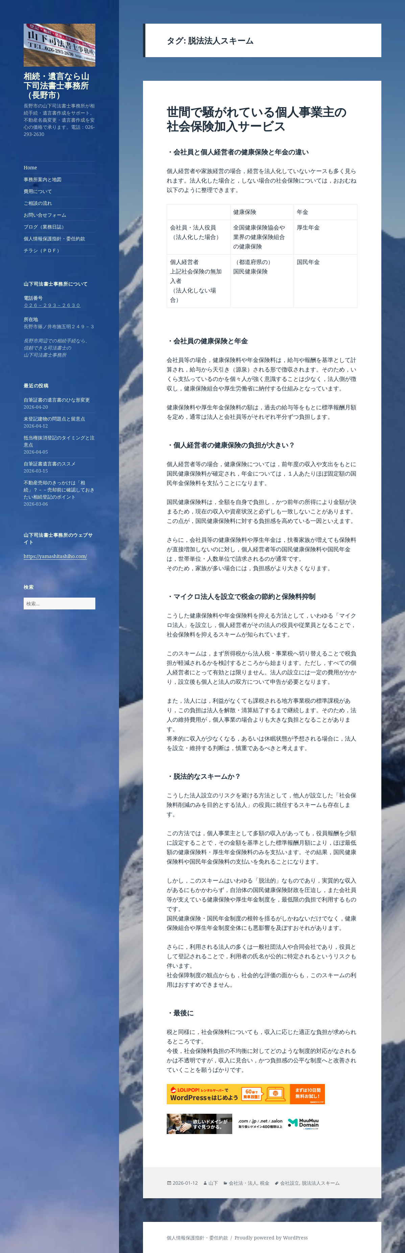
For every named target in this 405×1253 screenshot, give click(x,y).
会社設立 (289, 1183)
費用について (38, 191)
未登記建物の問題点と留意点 (54, 418)
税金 (264, 1183)
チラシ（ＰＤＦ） (43, 250)
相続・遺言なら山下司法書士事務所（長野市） (56, 85)
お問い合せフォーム (45, 215)
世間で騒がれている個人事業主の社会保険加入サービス (257, 119)
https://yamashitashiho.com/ (55, 556)
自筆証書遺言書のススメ (50, 463)
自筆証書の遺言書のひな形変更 (57, 399)
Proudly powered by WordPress (271, 1237)
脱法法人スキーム (321, 1183)
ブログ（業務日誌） (45, 226)
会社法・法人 (243, 1183)
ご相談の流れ (38, 203)
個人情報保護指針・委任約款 (54, 238)
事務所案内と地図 (43, 179)
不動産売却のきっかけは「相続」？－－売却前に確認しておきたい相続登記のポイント (59, 489)
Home (30, 167)
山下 (213, 1183)
